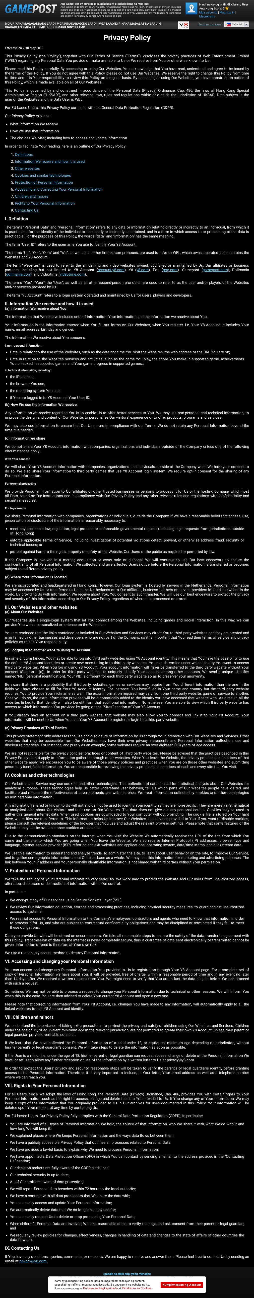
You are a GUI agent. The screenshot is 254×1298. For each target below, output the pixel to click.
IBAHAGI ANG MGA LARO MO (25, 27)
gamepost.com (215, 270)
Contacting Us (27, 210)
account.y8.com (111, 270)
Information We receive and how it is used (50, 161)
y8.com (142, 270)
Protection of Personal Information (44, 182)
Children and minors (31, 196)
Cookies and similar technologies (43, 175)
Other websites (27, 168)
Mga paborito (208, 12)
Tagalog (233, 24)
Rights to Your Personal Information (45, 203)
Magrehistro (207, 16)
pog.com (170, 270)
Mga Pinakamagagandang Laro (30, 23)
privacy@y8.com (33, 1261)
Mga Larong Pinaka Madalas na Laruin (129, 23)
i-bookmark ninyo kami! (66, 27)
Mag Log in (227, 12)
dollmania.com (18, 274)
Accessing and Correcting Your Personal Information (59, 189)
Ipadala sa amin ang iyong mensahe (127, 1274)
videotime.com (72, 274)
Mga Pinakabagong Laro (76, 23)
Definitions (24, 154)
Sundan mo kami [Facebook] (210, 24)
